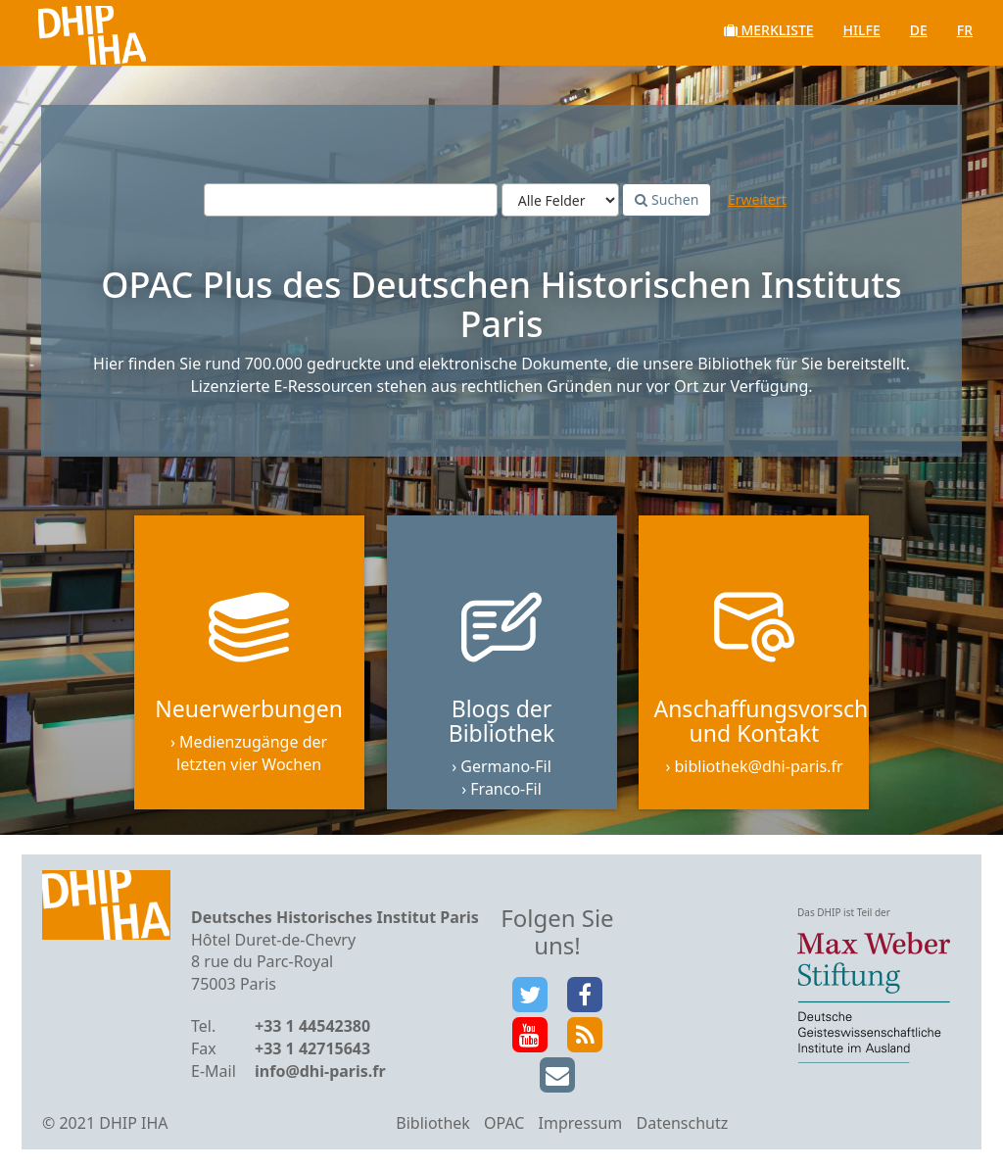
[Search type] (560, 200)
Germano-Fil (505, 766)
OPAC (504, 1123)
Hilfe (862, 30)
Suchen (666, 199)
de (919, 30)
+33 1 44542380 (312, 1026)
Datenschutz (682, 1123)
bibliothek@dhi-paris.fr (759, 766)
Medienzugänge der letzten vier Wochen (251, 753)
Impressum (581, 1123)
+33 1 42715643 (312, 1048)
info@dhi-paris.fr (320, 1071)
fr (965, 30)
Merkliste (769, 30)
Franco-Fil (506, 789)
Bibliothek (433, 1123)
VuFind (67, 30)
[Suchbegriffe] (351, 200)
